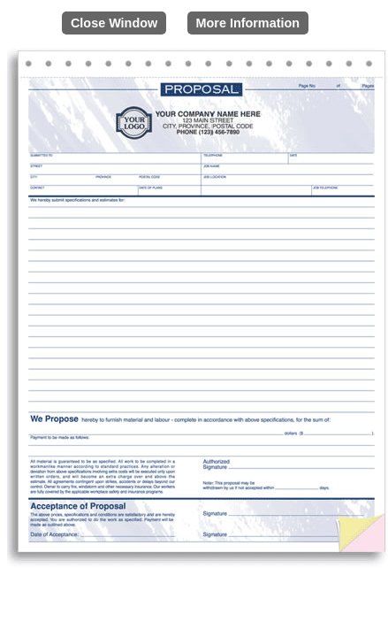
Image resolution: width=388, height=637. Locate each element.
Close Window (114, 23)
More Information (248, 23)
